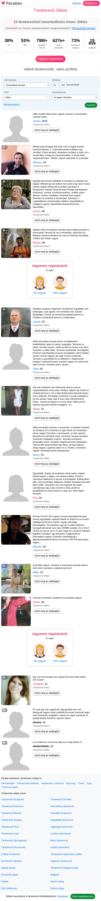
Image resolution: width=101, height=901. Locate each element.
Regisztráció (91, 3)
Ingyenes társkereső (61, 861)
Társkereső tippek (9, 787)
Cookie (81, 783)
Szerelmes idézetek (11, 861)
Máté (36, 572)
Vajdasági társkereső (61, 826)
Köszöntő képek (9, 874)
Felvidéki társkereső (61, 813)
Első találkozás (9, 888)
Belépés (76, 3)
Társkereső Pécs (10, 826)
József (36, 121)
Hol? (6, 92)
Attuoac (37, 162)
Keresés (91, 105)
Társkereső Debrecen (12, 806)
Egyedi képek (8, 868)
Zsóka (36, 602)
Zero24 (37, 722)
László (36, 321)
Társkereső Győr (10, 833)
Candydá (38, 683)
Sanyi (36, 454)
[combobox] (26, 97)
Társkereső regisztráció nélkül (66, 854)
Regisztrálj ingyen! (84, 28)
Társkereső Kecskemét (13, 847)
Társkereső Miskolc (11, 813)
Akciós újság (57, 881)
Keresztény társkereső (62, 806)
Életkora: (56, 80)
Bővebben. (63, 896)
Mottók (4, 881)
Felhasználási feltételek (28, 783)
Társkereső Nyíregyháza (14, 840)
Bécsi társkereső (59, 840)
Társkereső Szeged (11, 820)
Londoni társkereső (60, 833)
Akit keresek (10, 80)
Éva (35, 497)
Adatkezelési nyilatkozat (52, 783)
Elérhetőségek (8, 783)
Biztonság (70, 783)
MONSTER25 (41, 746)
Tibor (36, 368)
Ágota (36, 408)
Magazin (54, 874)
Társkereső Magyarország (64, 868)
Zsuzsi (36, 211)
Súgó (89, 783)
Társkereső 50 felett (60, 799)
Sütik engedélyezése (83, 896)
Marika (37, 242)
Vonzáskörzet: (59, 92)
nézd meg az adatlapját (47, 130)
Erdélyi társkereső (10, 854)
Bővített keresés (12, 104)
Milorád (37, 546)
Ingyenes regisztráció (50, 58)
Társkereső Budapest (12, 799)
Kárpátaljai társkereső (61, 820)
